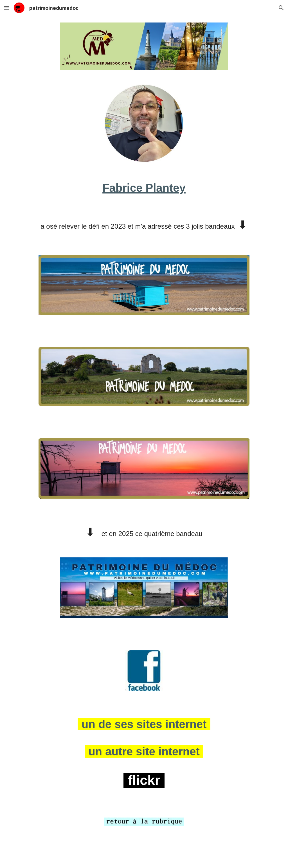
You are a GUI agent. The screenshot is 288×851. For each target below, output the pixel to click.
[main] (144, 188)
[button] (7, 7)
